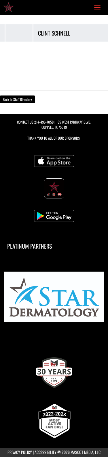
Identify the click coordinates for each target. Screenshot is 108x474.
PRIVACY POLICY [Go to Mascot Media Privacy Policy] (19, 452)
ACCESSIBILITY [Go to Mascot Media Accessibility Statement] (45, 452)
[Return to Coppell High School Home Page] (8, 7)
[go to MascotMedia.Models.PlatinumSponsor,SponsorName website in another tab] (54, 299)
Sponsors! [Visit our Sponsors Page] (73, 138)
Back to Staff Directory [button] (17, 99)
